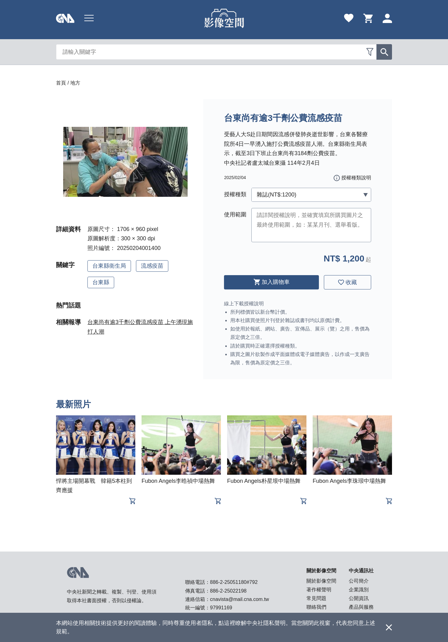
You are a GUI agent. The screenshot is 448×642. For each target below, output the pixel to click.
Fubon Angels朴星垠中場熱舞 (264, 481)
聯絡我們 (316, 607)
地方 (75, 82)
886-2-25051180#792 (234, 582)
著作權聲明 (318, 589)
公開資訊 (359, 598)
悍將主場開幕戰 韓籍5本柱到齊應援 (94, 485)
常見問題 (316, 598)
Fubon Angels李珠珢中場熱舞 (349, 481)
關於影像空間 (321, 581)
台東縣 (100, 282)
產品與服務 (361, 607)
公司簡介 (359, 581)
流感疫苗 (152, 266)
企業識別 (359, 589)
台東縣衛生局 (109, 266)
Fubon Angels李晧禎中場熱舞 (178, 481)
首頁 (61, 82)
